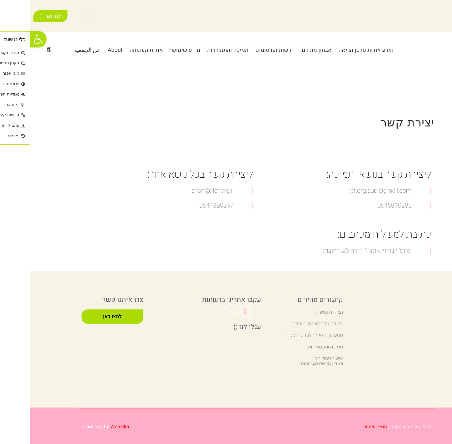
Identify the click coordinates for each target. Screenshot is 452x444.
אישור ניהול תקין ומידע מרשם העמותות (291, 361)
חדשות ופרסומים (244, 50)
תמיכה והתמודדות (197, 50)
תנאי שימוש (345, 426)
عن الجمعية (57, 50)
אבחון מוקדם (286, 50)
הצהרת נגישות (299, 311)
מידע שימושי (155, 50)
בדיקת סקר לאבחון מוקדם (287, 323)
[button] (18, 49)
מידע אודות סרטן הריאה (335, 50)
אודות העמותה (116, 50)
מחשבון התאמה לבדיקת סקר (285, 335)
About (84, 50)
